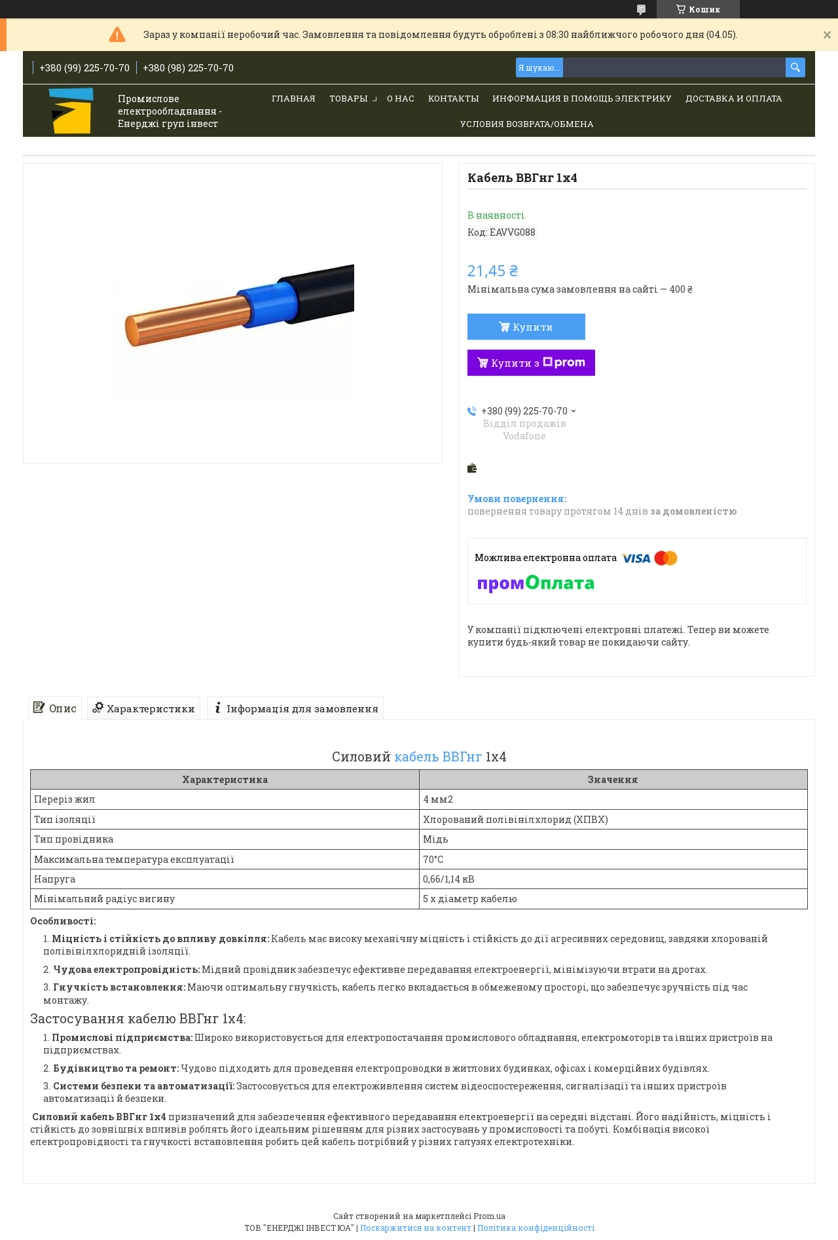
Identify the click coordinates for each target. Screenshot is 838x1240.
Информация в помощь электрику (582, 98)
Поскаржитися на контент (415, 1227)
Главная (294, 98)
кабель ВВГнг (438, 756)
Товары (348, 98)
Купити (533, 326)
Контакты (453, 98)
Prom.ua (489, 1216)
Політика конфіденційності (535, 1227)
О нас (400, 98)
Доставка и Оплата (733, 98)
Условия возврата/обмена (527, 124)
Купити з (538, 362)
